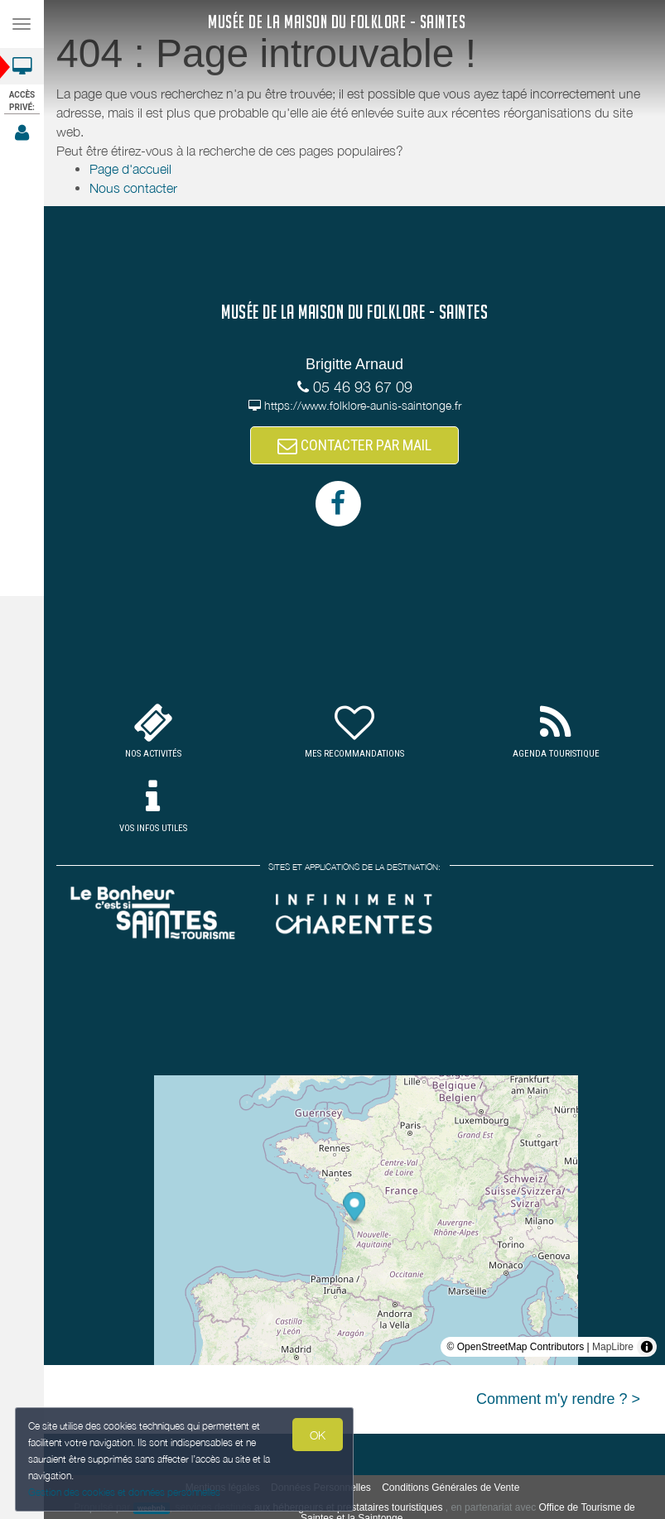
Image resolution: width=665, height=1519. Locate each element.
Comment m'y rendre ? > (558, 1399)
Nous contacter (133, 187)
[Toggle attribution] (647, 1347)
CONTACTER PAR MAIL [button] (354, 445)
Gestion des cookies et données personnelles (122, 1493)
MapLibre (613, 1347)
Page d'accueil (130, 168)
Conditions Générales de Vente (450, 1487)
